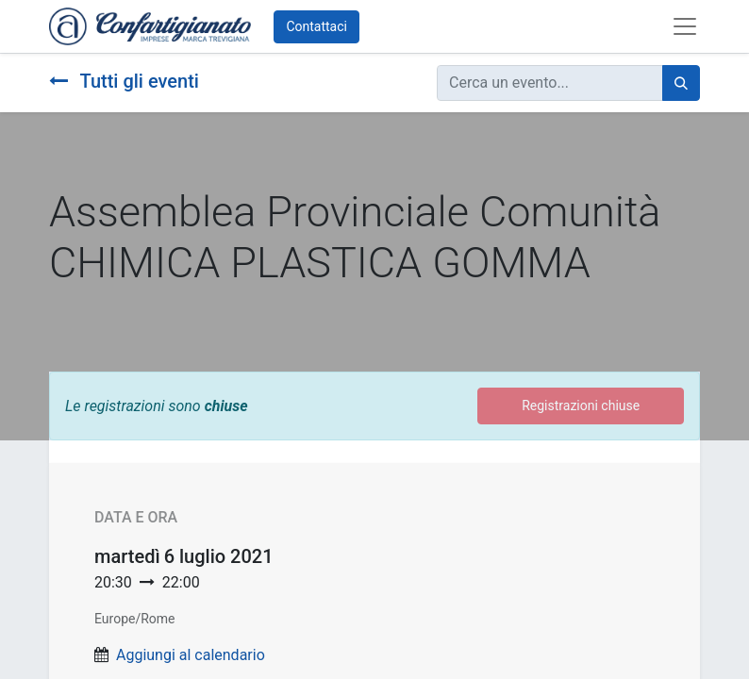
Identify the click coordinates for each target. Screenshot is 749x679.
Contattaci (316, 26)
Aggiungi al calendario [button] (190, 655)
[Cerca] (681, 83)
